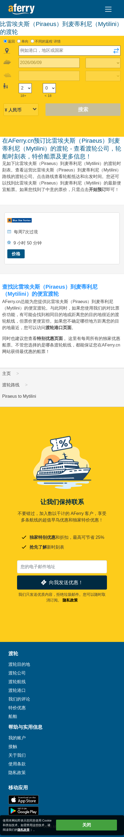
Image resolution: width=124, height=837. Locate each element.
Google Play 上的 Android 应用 (23, 810)
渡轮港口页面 (58, 327)
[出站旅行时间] (103, 63)
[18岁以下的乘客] (49, 88)
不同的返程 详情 (48, 41)
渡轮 (13, 653)
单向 (24, 41)
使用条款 (17, 764)
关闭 (86, 825)
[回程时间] (103, 76)
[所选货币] (21, 110)
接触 (12, 746)
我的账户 (17, 738)
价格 (16, 254)
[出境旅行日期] (49, 63)
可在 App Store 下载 (23, 799)
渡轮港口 (17, 690)
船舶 (12, 716)
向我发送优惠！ (61, 582)
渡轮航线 (17, 682)
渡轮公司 (17, 673)
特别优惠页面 (50, 338)
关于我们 (17, 755)
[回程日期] (49, 76)
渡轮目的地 (19, 664)
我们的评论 (19, 699)
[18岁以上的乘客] (25, 88)
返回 (11, 41)
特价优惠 (17, 708)
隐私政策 (70, 600)
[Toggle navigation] (108, 9)
